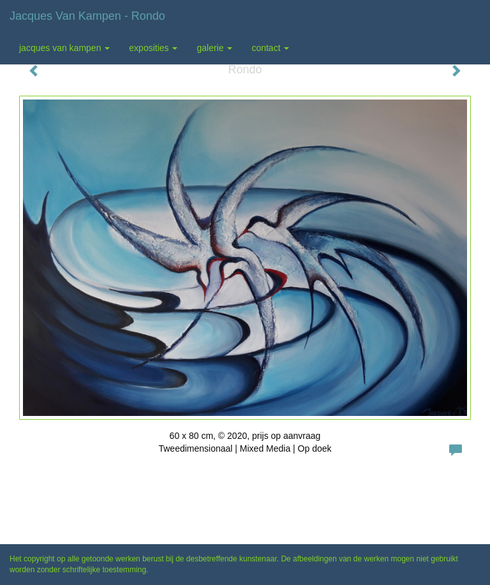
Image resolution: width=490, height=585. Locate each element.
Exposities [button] (153, 48)
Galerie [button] (214, 48)
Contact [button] (270, 48)
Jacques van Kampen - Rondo (87, 16)
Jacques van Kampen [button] (64, 48)
